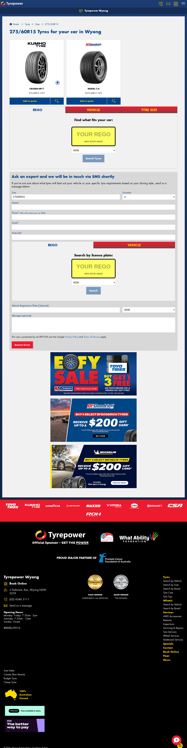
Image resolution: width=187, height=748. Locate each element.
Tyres (166, 577)
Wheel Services (171, 635)
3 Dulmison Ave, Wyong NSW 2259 (27, 591)
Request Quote (22, 345)
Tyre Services (170, 631)
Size (14, 192)
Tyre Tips (167, 596)
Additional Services (173, 639)
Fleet (166, 655)
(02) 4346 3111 (19, 599)
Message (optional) (21, 315)
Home (14, 24)
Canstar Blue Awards (14, 674)
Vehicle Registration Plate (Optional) (30, 305)
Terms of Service (92, 336)
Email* (15, 223)
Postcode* (17, 233)
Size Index (9, 670)
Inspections (168, 624)
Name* (15, 202)
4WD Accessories (172, 616)
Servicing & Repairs (173, 628)
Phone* (28, 212)
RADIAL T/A (93, 89)
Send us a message (20, 605)
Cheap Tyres (10, 682)
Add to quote (30, 101)
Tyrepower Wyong (93, 11)
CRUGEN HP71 (36, 89)
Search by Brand (171, 588)
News (166, 660)
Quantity (126, 192)
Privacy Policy (71, 336)
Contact (168, 647)
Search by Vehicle (172, 581)
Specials (168, 643)
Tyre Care (168, 592)
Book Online (171, 651)
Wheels (167, 600)
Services (168, 612)
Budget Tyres (10, 678)
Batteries (167, 620)
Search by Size (171, 584)
